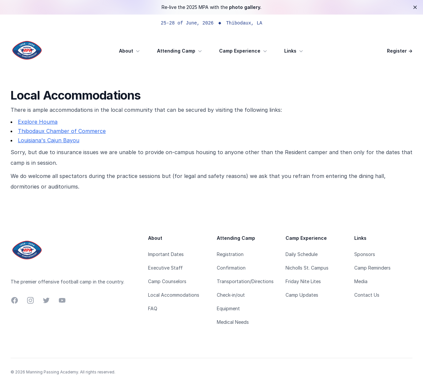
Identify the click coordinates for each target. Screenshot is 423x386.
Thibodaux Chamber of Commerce (62, 131)
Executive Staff (165, 268)
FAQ (152, 308)
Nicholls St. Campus (307, 268)
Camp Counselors (167, 281)
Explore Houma (38, 121)
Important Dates (166, 254)
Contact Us (366, 295)
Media (360, 281)
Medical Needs (233, 322)
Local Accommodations (173, 295)
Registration (230, 254)
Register (399, 51)
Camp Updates (302, 295)
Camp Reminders (372, 268)
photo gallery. (245, 7)
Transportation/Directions (245, 281)
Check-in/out (231, 295)
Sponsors (364, 254)
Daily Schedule (302, 254)
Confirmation (231, 268)
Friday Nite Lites (303, 281)
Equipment (228, 308)
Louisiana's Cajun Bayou (48, 140)
